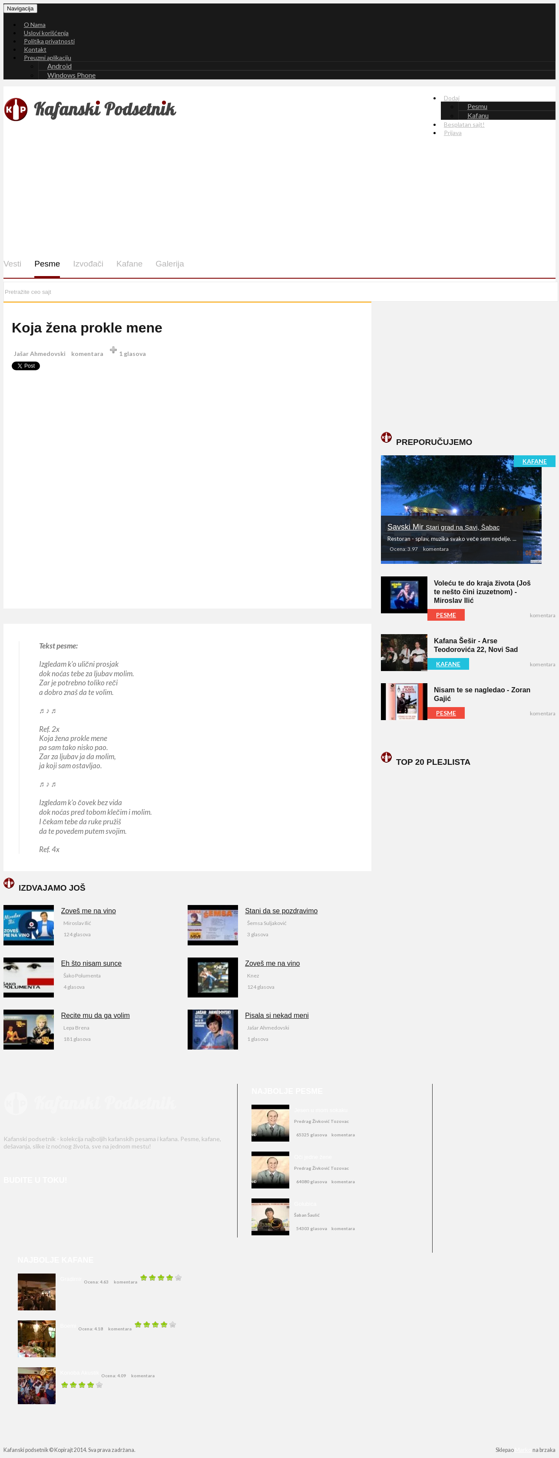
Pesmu (477, 106)
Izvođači (88, 263)
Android (59, 66)
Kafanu (478, 115)
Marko (523, 1449)
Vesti (12, 263)
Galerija (169, 263)
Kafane (129, 263)
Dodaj (452, 98)
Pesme (47, 263)
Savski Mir (443, 527)
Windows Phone (71, 75)
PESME (446, 615)
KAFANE (535, 461)
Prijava (453, 132)
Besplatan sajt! (464, 124)
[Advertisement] (295, 204)
